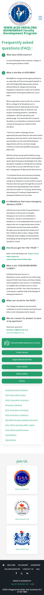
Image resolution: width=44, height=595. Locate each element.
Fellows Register (12, 569)
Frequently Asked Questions (16, 390)
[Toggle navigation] (40, 18)
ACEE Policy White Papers (15, 395)
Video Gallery (22, 367)
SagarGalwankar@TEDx (22, 359)
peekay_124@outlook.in (16, 330)
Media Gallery (22, 374)
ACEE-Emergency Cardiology (16, 415)
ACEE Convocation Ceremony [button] (17, 400)
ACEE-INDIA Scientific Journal (16, 430)
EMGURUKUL (10, 440)
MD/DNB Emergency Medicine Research (21, 420)
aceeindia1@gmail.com (15, 333)
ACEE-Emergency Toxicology (17, 410)
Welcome (11, 565)
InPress (22, 381)
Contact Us (28, 569)
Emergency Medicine (13, 405)
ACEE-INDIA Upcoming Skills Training (20, 425)
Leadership (35, 565)
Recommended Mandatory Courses (22, 342)
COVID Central (22, 352)
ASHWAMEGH (11, 435)
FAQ (37, 569)
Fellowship (23, 565)
